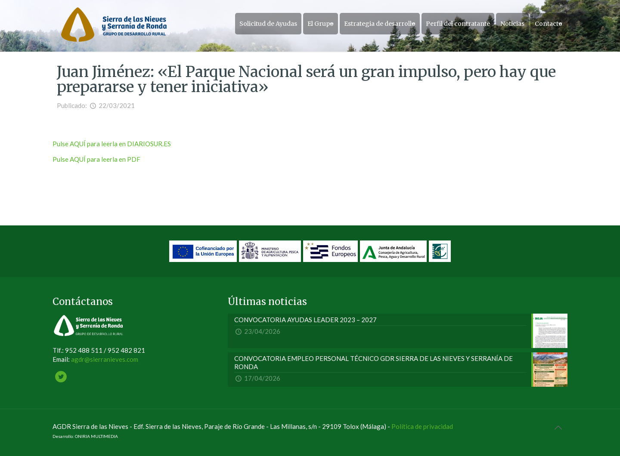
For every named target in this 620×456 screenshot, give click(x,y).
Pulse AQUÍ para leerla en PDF (96, 159)
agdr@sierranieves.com (104, 359)
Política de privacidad (422, 426)
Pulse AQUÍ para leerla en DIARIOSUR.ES (112, 144)
